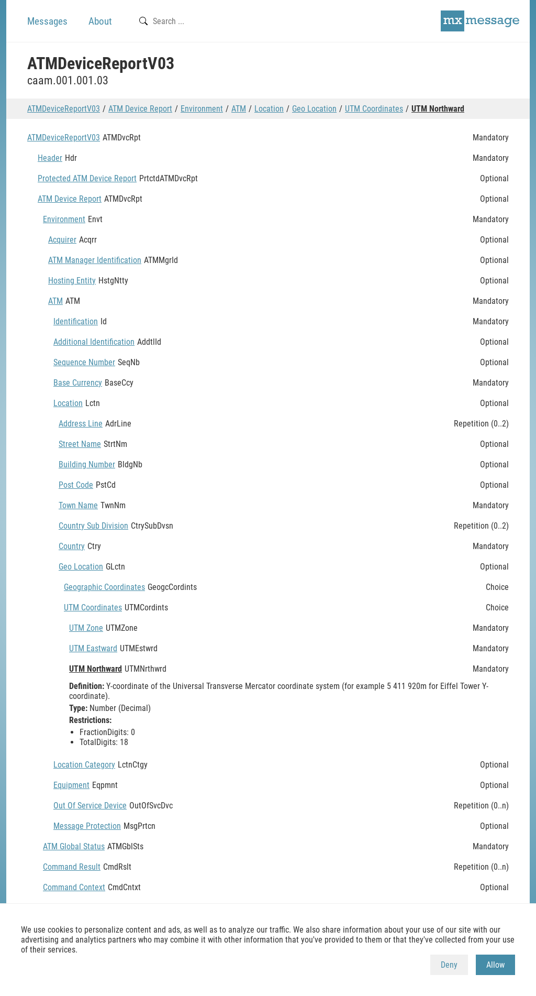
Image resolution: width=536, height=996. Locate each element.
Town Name (78, 505)
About (100, 21)
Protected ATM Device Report (87, 178)
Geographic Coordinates (104, 587)
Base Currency (77, 383)
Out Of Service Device (90, 806)
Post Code (76, 485)
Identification (75, 321)
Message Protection (87, 826)
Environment (202, 109)
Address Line (81, 424)
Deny (449, 965)
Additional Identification (94, 342)
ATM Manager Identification (94, 260)
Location (269, 109)
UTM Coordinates (374, 109)
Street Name (80, 444)
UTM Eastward (93, 648)
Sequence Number (84, 362)
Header (50, 158)
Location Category (84, 765)
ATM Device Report (140, 109)
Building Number (87, 464)
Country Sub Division (93, 526)
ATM (238, 109)
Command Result (71, 867)
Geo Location (314, 109)
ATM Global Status (74, 846)
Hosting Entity (72, 281)
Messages (47, 21)
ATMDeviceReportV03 (63, 109)
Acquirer (62, 240)
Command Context (74, 887)
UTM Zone (86, 628)
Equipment (71, 785)
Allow (495, 965)
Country (72, 546)
